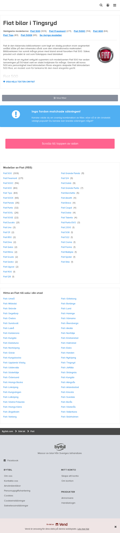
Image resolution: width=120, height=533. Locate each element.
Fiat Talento (67, 217)
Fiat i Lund (66, 308)
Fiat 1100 (7, 272)
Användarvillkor (12, 486)
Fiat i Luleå (8, 328)
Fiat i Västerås (68, 407)
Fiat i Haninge (68, 313)
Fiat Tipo (8, 35)
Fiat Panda (8, 203)
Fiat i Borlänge (68, 303)
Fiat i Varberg (10, 417)
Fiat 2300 (66, 227)
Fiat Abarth (66, 198)
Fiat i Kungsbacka (12, 358)
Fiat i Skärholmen (69, 417)
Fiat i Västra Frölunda (14, 402)
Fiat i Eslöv (66, 348)
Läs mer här (83, 529)
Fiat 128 (7, 276)
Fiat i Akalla (67, 328)
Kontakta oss (11, 481)
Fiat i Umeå (9, 299)
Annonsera (67, 498)
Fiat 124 (65, 178)
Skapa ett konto (70, 476)
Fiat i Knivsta (67, 392)
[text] (9, 5)
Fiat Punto (8, 208)
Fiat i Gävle (9, 353)
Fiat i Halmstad (68, 343)
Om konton (67, 481)
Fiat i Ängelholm (11, 412)
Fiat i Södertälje (11, 372)
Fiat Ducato (9, 222)
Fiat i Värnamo (68, 318)
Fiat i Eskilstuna (11, 343)
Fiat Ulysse (8, 267)
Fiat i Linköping (10, 387)
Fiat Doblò (66, 183)
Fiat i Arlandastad (70, 387)
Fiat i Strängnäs (69, 372)
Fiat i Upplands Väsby (14, 362)
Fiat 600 (98, 31)
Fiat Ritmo (8, 252)
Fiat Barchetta (68, 193)
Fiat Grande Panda (70, 173)
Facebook (12, 460)
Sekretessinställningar (16, 506)
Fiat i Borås (66, 402)
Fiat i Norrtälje (68, 333)
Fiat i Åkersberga (69, 323)
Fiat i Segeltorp (10, 313)
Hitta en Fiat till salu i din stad (23, 293)
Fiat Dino (7, 242)
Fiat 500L (8, 213)
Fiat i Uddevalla (11, 367)
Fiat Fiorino (66, 247)
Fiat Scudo (8, 257)
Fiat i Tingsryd (68, 362)
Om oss (8, 476)
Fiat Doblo (66, 213)
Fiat (21, 167)
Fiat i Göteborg (68, 299)
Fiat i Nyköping (68, 358)
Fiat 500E (8, 217)
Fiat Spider (66, 257)
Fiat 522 (65, 237)
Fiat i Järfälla (67, 367)
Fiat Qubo (8, 247)
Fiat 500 (35, 31)
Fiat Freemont (57, 31)
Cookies (8, 495)
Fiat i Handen (67, 353)
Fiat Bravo (66, 203)
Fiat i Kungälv (10, 338)
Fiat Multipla (67, 252)
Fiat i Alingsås (68, 382)
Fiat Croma (66, 242)
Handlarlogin (68, 503)
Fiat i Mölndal (10, 303)
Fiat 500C (79, 31)
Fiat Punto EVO (68, 222)
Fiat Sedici (8, 262)
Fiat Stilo (65, 262)
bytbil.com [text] (60, 447)
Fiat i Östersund (11, 377)
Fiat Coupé (66, 208)
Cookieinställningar (14, 501)
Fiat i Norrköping (11, 348)
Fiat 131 (6, 232)
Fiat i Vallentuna (69, 412)
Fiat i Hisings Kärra (12, 407)
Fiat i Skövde (9, 308)
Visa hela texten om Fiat (20, 82)
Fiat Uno (7, 227)
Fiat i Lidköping (10, 397)
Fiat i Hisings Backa (13, 382)
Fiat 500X (26, 35)
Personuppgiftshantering (17, 491)
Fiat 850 (7, 237)
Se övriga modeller (51, 35)
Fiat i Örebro (9, 318)
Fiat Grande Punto (70, 188)
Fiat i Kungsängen (12, 392)
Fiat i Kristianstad (69, 338)
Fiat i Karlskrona (11, 333)
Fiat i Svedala (68, 397)
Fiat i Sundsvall (10, 323)
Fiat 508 (65, 232)
